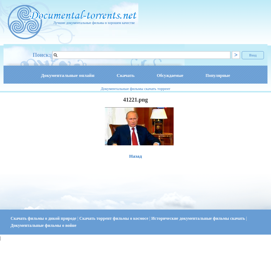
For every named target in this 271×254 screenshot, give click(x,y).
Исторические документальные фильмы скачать (198, 218)
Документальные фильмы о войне (43, 225)
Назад (135, 156)
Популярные (218, 75)
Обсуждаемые (170, 75)
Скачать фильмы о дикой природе (44, 218)
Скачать (126, 75)
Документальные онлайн (68, 75)
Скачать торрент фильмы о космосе (114, 218)
